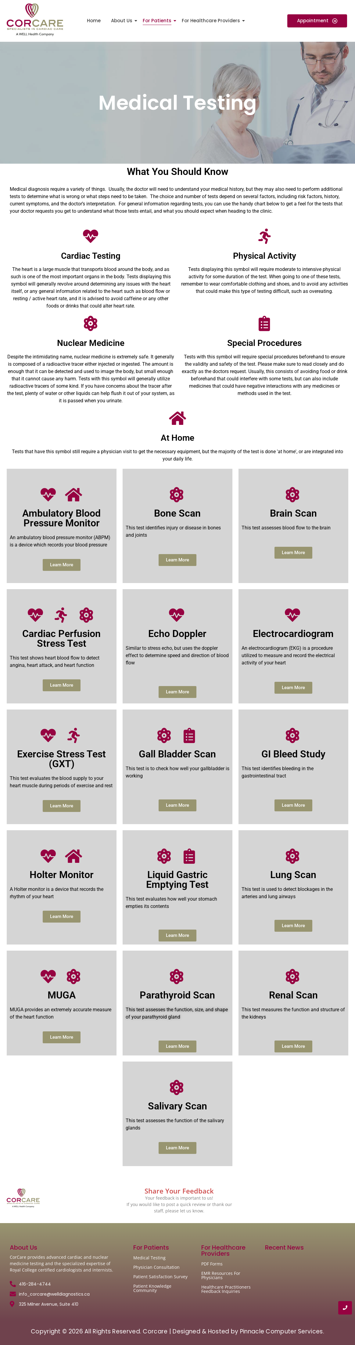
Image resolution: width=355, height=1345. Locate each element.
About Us (122, 20)
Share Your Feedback (179, 1190)
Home (94, 20)
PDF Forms (212, 1264)
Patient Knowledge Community (152, 1288)
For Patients (158, 20)
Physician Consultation (156, 1267)
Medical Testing (149, 1258)
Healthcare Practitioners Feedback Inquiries (226, 1289)
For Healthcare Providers (212, 20)
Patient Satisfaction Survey (160, 1276)
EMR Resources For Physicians (220, 1275)
